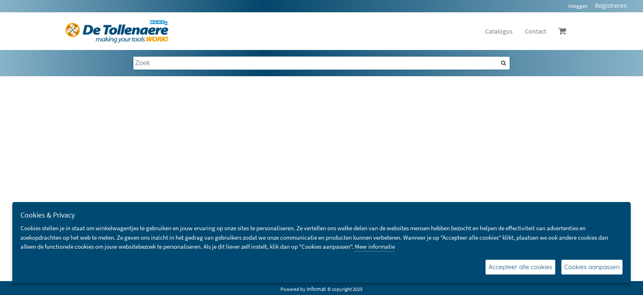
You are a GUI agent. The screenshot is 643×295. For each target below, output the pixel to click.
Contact (535, 31)
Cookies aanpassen (592, 267)
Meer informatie (375, 246)
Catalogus (499, 31)
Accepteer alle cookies (520, 267)
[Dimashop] (117, 31)
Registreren (611, 5)
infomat (316, 289)
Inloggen (578, 5)
